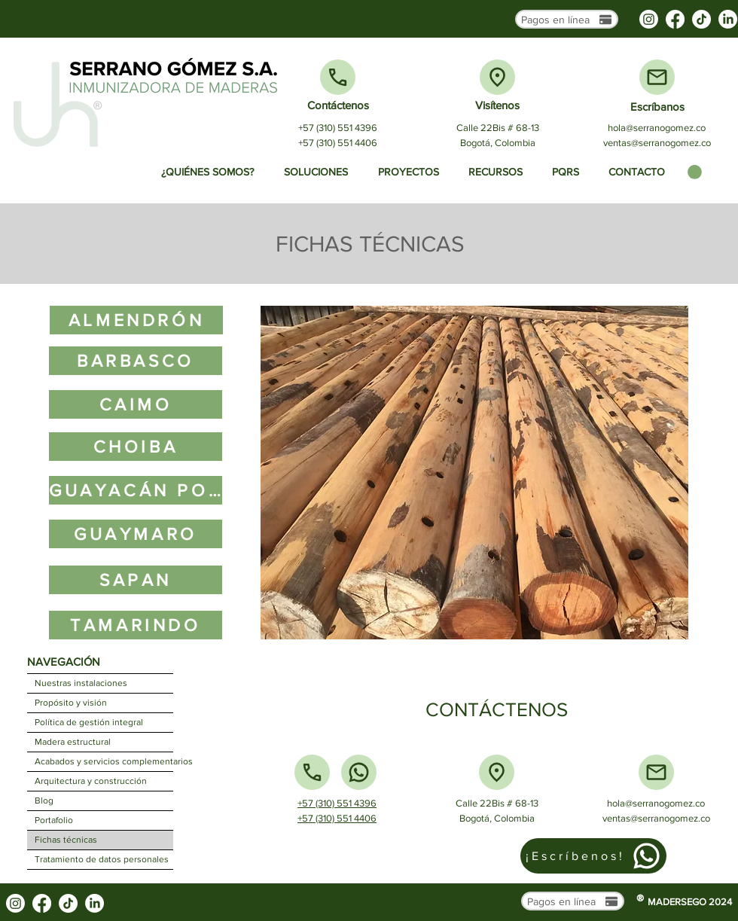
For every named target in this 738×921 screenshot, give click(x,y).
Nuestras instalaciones (81, 683)
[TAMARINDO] (135, 625)
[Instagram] (648, 19)
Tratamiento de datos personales (102, 859)
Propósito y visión (71, 702)
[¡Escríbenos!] (593, 856)
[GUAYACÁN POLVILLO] (135, 490)
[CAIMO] (135, 404)
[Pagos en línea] (566, 19)
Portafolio (54, 820)
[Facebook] (675, 19)
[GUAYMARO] (135, 534)
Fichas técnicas (66, 839)
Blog (44, 800)
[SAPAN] (135, 580)
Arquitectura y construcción (91, 781)
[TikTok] (701, 19)
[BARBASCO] (135, 360)
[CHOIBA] (135, 446)
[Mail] (657, 77)
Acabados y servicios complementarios (104, 761)
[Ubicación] (497, 77)
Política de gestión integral (89, 722)
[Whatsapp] (359, 772)
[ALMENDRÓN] (136, 320)
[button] (695, 172)
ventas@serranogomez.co (657, 142)
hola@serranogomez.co (657, 127)
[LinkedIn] (727, 19)
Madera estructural (73, 741)
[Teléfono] (337, 77)
